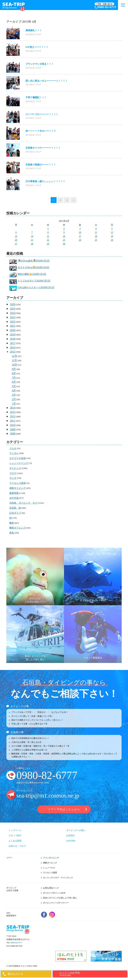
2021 (12, 325)
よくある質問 (15, 841)
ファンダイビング (51, 858)
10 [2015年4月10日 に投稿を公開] (80, 232)
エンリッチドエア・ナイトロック (58, 877)
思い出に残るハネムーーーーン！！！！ (47, 81)
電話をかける (15, 973)
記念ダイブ (15, 513)
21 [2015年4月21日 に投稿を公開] (32, 240)
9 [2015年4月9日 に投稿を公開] (63, 232)
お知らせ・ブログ (17, 846)
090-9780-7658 (41, 782)
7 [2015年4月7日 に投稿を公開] (32, 232)
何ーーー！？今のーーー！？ (41, 131)
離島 (11, 523)
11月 (14, 360)
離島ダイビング (17, 528)
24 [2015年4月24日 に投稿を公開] (80, 240)
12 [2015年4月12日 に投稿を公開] (112, 232)
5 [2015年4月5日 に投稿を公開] (111, 228)
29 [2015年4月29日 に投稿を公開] (48, 243)
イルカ (12, 448)
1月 (14, 403)
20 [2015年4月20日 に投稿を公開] (16, 240)
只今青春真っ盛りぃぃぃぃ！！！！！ (45, 181)
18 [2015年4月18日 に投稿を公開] (96, 236)
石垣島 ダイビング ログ (23, 503)
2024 (12, 313)
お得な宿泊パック (51, 888)
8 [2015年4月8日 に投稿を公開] (48, 232)
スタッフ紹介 (15, 835)
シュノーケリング (18, 463)
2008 (12, 433)
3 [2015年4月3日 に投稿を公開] (79, 228)
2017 (12, 343)
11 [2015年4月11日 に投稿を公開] (96, 232)
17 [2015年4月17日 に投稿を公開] (80, 236)
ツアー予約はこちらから (64, 809)
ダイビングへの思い (76, 830)
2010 (12, 425)
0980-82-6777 (46, 775)
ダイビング (15, 468)
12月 (14, 356)
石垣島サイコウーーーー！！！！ (43, 148)
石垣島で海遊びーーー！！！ (41, 164)
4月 (14, 390)
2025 (12, 308)
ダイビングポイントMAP (54, 893)
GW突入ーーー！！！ (37, 47)
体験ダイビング (17, 488)
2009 (12, 429)
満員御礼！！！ (34, 30)
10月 (14, 364)
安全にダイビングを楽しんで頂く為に (60, 898)
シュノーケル (49, 868)
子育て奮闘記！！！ (36, 97)
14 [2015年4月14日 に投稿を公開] (32, 236)
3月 (14, 394)
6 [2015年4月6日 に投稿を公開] (16, 232)
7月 (14, 377)
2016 (12, 347)
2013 (12, 412)
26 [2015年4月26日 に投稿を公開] (112, 240)
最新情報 (14, 493)
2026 (12, 304)
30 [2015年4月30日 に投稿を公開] (64, 243)
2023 (12, 317)
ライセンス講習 (17, 483)
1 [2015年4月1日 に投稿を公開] (48, 228)
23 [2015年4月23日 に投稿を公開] (64, 240)
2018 (12, 338)
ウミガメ (14, 453)
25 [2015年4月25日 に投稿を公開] (96, 240)
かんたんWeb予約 (92, 973)
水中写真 (14, 498)
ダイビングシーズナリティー (56, 903)
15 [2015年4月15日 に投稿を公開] (48, 236)
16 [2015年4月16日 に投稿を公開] (64, 236)
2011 (12, 420)
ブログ (38, 34)
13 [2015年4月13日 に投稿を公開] (16, 236)
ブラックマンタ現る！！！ (40, 64)
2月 (14, 399)
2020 (12, 330)
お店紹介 (70, 835)
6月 (14, 381)
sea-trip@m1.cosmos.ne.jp (47, 795)
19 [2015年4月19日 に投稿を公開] (112, 236)
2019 (12, 334)
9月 (14, 369)
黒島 (11, 533)
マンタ (12, 478)
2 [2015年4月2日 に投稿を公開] (63, 228)
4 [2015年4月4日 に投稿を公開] (95, 228)
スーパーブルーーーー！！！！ (42, 114)
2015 (12, 351)
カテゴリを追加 (17, 458)
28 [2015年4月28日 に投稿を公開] (32, 243)
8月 (14, 373)
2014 (12, 407)
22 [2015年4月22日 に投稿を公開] (48, 240)
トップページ (15, 830)
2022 (12, 321)
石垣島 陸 (15, 508)
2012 (12, 416)
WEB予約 (70, 841)
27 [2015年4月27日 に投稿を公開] (16, 243)
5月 (14, 386)
